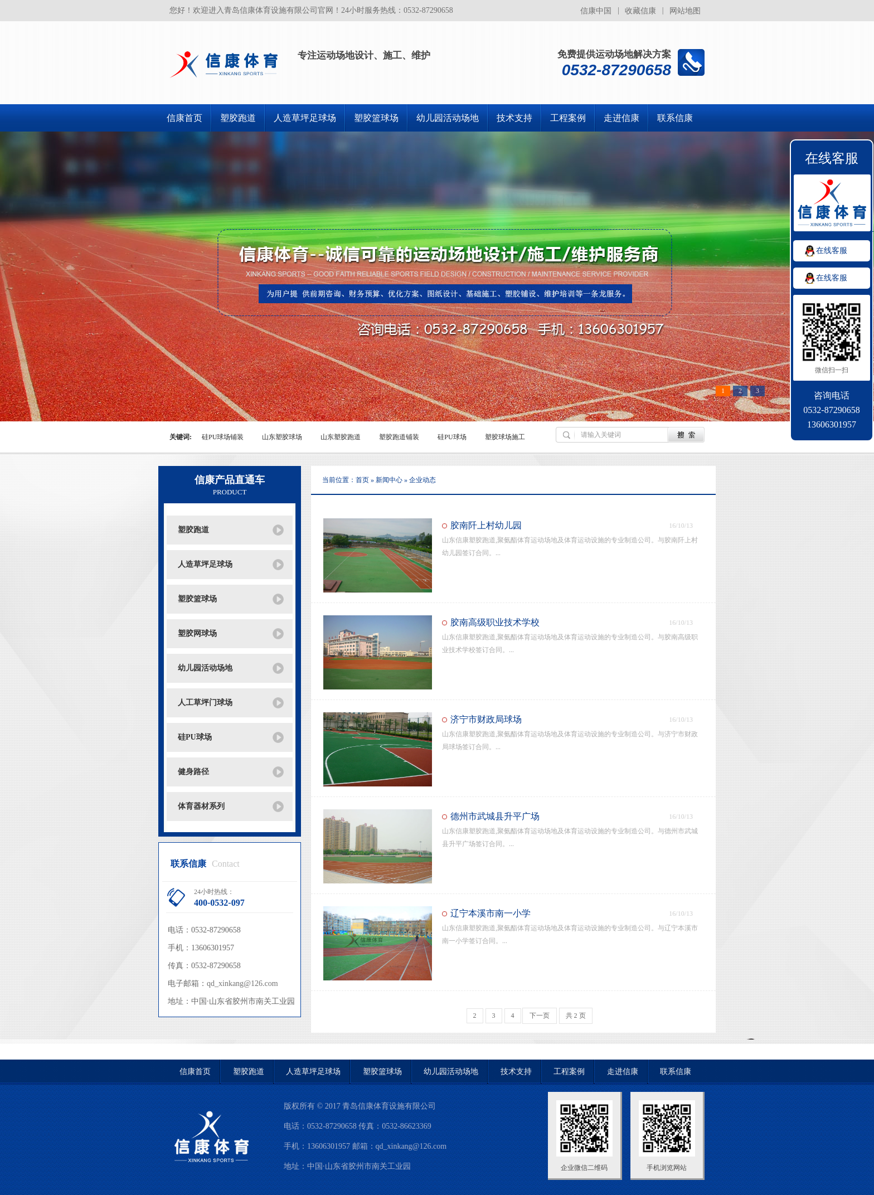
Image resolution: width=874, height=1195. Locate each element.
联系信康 (675, 118)
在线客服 (831, 250)
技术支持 (514, 118)
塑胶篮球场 (376, 118)
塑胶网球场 (197, 633)
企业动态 (422, 480)
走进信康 (621, 118)
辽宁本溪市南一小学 (490, 913)
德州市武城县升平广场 (495, 816)
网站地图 (685, 11)
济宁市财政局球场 (486, 719)
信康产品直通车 (229, 485)
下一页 (540, 1015)
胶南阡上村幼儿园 (486, 525)
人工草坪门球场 (205, 702)
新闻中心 (390, 480)
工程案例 (568, 118)
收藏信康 (640, 11)
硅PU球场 (195, 737)
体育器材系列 (201, 806)
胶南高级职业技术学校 (495, 622)
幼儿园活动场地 (447, 118)
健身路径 (193, 771)
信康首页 (184, 118)
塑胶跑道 (238, 118)
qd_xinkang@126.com (242, 983)
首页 (362, 480)
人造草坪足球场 (305, 118)
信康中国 (595, 11)
